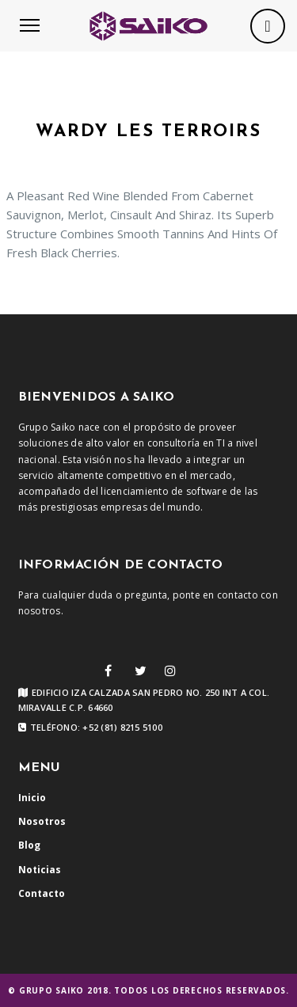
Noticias (39, 869)
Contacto (41, 893)
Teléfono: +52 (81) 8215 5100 (90, 727)
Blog (29, 845)
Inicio (32, 797)
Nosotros (42, 821)
